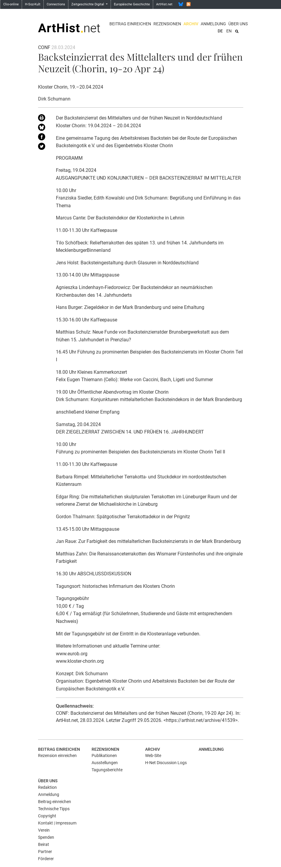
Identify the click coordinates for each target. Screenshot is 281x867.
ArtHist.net (164, 4)
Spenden (46, 837)
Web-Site (153, 755)
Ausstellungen (105, 762)
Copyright (47, 815)
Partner (45, 851)
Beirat (43, 844)
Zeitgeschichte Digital (88, 4)
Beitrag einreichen (130, 23)
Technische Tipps (54, 808)
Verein (44, 830)
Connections (56, 4)
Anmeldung (213, 23)
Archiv (190, 23)
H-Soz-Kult (32, 4)
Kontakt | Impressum (57, 823)
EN (229, 31)
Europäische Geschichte (132, 4)
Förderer (46, 858)
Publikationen (104, 755)
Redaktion (47, 787)
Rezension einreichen (57, 755)
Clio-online (11, 4)
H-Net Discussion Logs (166, 762)
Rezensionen (167, 23)
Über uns (238, 23)
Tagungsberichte (107, 769)
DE (220, 31)
